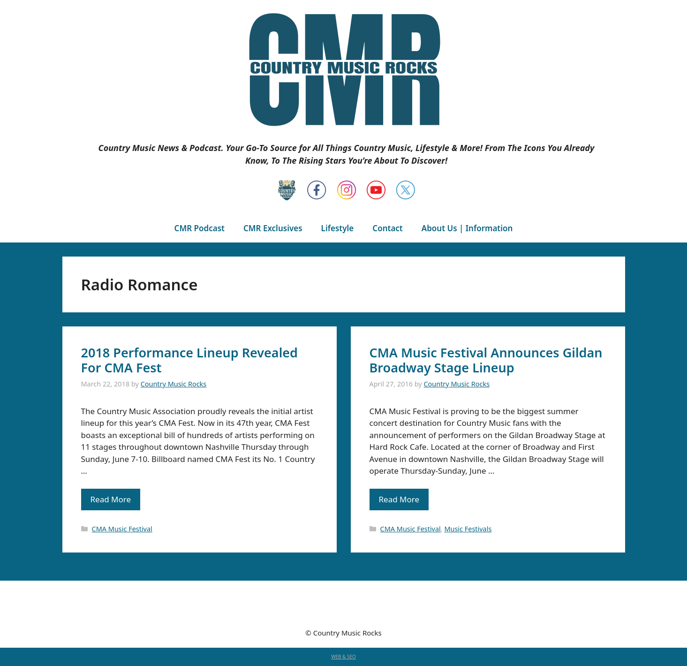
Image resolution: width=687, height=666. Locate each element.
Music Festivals (467, 528)
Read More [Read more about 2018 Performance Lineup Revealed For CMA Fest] (111, 499)
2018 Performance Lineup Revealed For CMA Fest (189, 360)
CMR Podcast (199, 228)
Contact (387, 228)
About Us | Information (467, 228)
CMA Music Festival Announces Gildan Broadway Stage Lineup (486, 360)
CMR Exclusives (272, 228)
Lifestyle (337, 228)
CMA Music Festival (122, 528)
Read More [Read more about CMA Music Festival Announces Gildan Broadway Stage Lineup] (399, 499)
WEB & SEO (343, 656)
